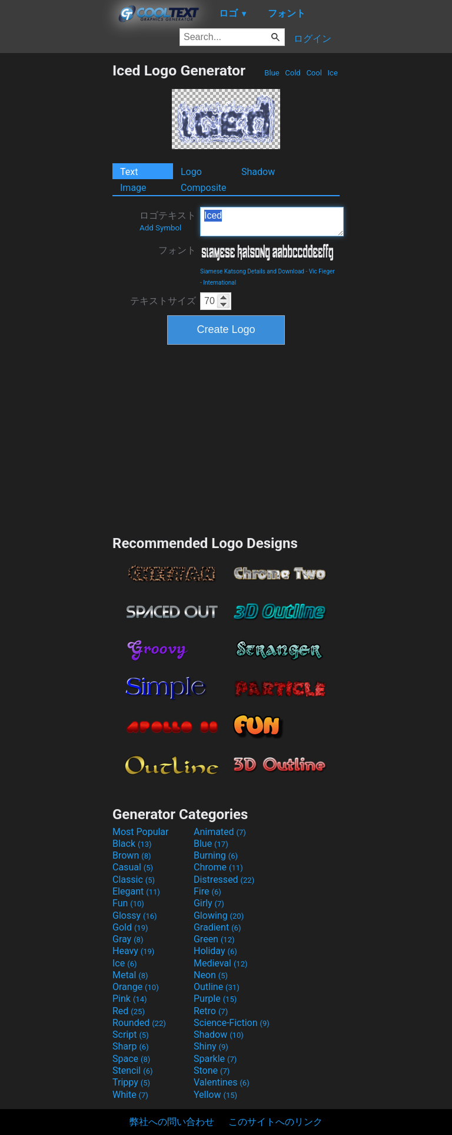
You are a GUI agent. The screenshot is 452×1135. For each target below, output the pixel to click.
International (219, 282)
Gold (130, 927)
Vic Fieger (322, 271)
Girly (209, 903)
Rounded (139, 1022)
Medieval (221, 963)
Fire (207, 891)
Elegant (136, 891)
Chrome (218, 867)
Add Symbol (160, 227)
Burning (216, 855)
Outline (217, 986)
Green (214, 939)
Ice (332, 72)
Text (129, 171)
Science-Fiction (232, 1022)
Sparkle (215, 1058)
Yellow (215, 1094)
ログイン (312, 38)
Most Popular (140, 831)
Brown (131, 855)
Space (131, 1058)
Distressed (224, 879)
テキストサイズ (163, 300)
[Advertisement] (56, 238)
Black (132, 843)
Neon (211, 975)
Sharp (130, 1046)
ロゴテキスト (167, 221)
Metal (130, 975)
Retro (211, 1011)
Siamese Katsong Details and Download (252, 271)
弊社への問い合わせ (171, 1121)
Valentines (222, 1082)
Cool (314, 72)
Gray (127, 939)
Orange (135, 986)
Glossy (134, 915)
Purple (215, 998)
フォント (177, 250)
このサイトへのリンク (275, 1121)
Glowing (219, 915)
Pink (129, 998)
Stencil (132, 1070)
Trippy (131, 1082)
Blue (271, 72)
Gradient (217, 927)
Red (128, 1011)
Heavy (133, 950)
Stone (212, 1070)
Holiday (215, 950)
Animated (220, 831)
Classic (133, 879)
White (130, 1094)
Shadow (258, 171)
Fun (128, 903)
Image (133, 187)
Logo (191, 171)
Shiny (211, 1046)
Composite (204, 187)
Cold (293, 72)
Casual (132, 867)
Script (130, 1034)
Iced (272, 221)
